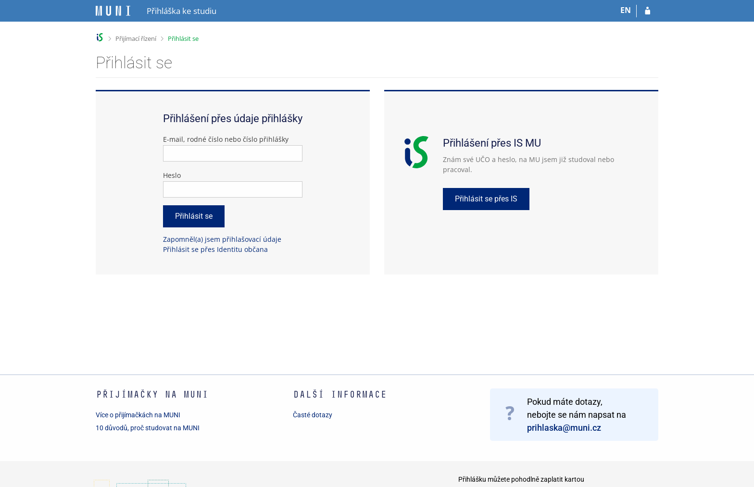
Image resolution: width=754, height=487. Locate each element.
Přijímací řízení (135, 38)
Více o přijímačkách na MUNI (138, 415)
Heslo (172, 175)
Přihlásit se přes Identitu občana (215, 249)
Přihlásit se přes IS (486, 198)
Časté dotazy (312, 415)
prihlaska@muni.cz (564, 428)
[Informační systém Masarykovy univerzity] (113, 11)
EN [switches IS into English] (625, 10)
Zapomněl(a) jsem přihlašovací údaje (222, 239)
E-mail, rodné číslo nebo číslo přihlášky (226, 139)
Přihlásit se (183, 38)
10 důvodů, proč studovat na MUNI (148, 428)
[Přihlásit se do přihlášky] (647, 11)
